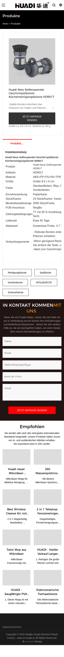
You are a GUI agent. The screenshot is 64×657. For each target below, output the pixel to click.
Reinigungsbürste (17, 272)
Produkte (15, 23)
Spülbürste (45, 272)
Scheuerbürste (15, 292)
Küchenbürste (15, 282)
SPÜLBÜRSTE (44, 282)
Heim (5, 23)
